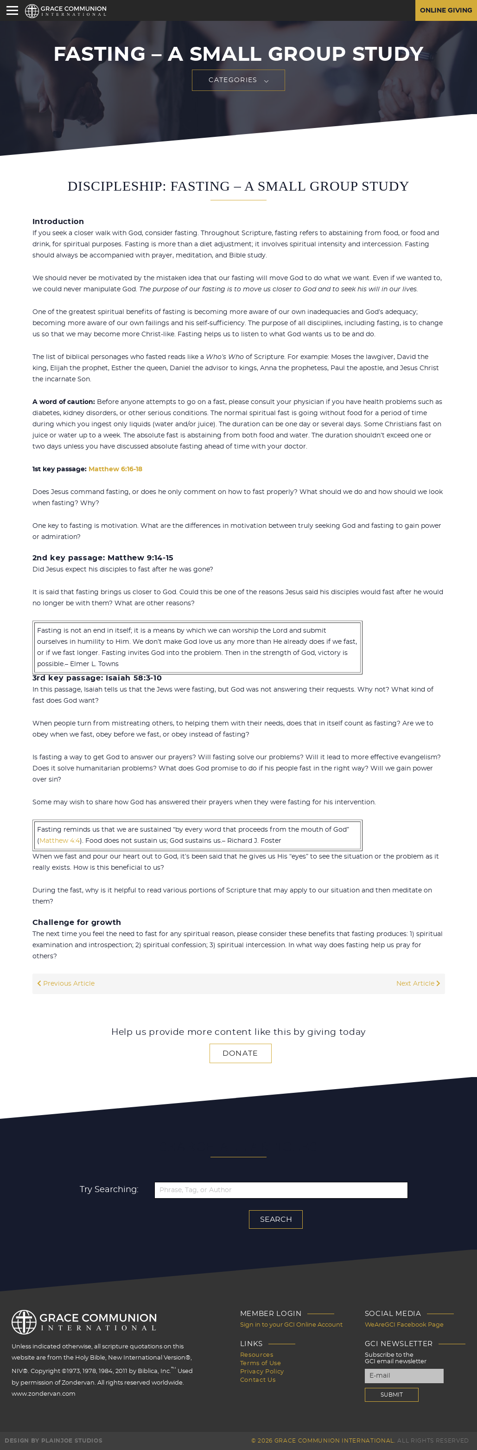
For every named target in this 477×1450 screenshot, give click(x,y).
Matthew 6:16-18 (115, 469)
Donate (241, 1053)
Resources (256, 1355)
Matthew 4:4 (59, 841)
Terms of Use (260, 1363)
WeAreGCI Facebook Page (404, 1325)
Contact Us (258, 1380)
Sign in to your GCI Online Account (291, 1325)
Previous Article (66, 984)
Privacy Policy (262, 1372)
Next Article (418, 984)
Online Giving (446, 10)
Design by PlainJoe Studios (53, 1441)
